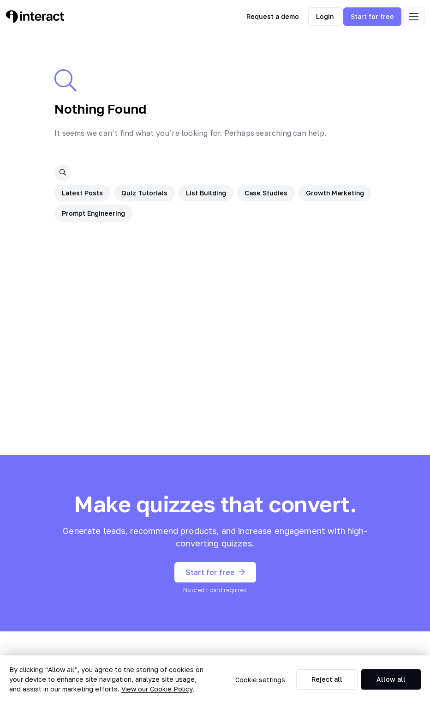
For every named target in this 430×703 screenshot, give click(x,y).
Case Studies (266, 193)
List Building (206, 193)
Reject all (326, 679)
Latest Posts (82, 193)
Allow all (391, 679)
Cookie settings (260, 680)
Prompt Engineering (93, 213)
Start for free (372, 16)
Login (325, 16)
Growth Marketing (335, 193)
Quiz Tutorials (144, 193)
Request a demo (272, 16)
